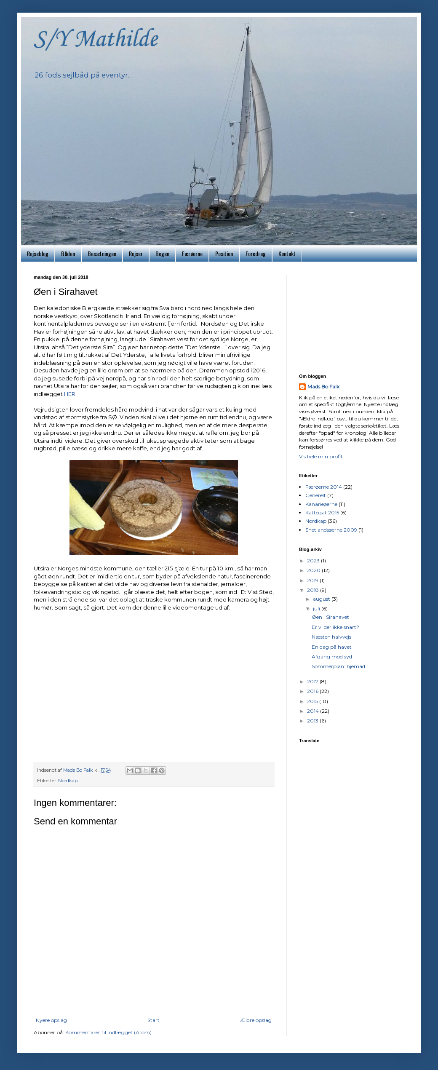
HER (69, 394)
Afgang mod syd (332, 656)
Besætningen (102, 253)
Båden (68, 253)
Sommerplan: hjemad (338, 666)
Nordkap (67, 781)
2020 (314, 570)
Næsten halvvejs (331, 637)
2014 (313, 711)
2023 (314, 560)
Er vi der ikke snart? (335, 627)
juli (317, 608)
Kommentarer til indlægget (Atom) (108, 1032)
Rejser (136, 253)
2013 (313, 720)
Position (224, 253)
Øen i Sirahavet (330, 617)
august (322, 599)
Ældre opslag (256, 1020)
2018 (313, 590)
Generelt (315, 495)
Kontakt (287, 253)
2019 (313, 580)
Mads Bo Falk (323, 386)
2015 (313, 701)
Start (153, 1020)
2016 (313, 691)
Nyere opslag (51, 1020)
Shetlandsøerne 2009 (331, 530)
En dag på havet (332, 647)
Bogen (162, 253)
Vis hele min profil (320, 456)
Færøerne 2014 (323, 487)
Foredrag (256, 253)
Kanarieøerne (321, 504)
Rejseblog (37, 253)
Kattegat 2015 (322, 512)
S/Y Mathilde (95, 40)
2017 (313, 681)
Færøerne (192, 253)
